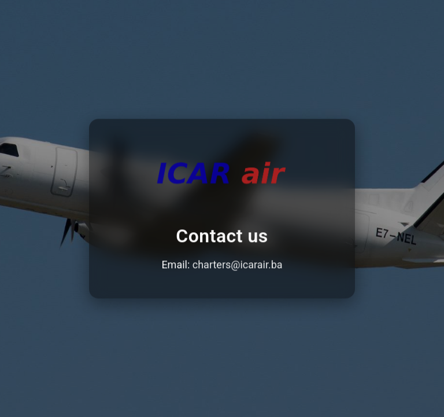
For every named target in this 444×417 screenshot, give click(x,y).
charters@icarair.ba (238, 265)
